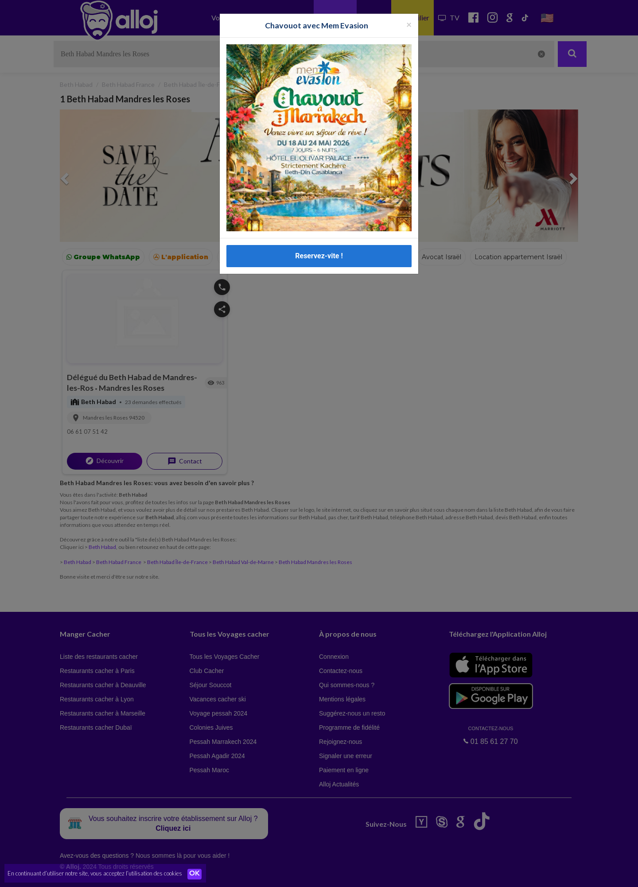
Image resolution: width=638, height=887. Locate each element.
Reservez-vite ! (319, 256)
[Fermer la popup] (409, 24)
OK (195, 874)
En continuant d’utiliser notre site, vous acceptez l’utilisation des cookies (95, 873)
